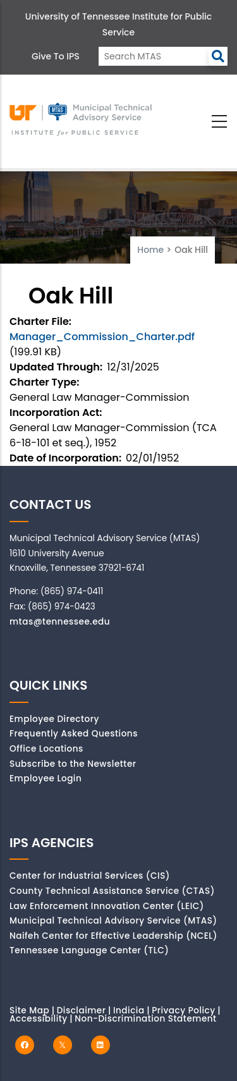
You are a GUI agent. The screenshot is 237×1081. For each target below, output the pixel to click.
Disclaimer (81, 1011)
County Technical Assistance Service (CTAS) (112, 891)
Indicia (129, 1011)
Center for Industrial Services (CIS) (89, 876)
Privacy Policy (184, 1011)
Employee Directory (54, 719)
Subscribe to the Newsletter (73, 764)
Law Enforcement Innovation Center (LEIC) (106, 906)
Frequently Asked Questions (73, 734)
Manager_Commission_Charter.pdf (102, 336)
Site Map (29, 1011)
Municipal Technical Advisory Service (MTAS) (113, 921)
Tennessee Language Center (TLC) (89, 950)
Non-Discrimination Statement (145, 1019)
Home (150, 249)
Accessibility (38, 1019)
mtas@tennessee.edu (59, 622)
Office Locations (46, 749)
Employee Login (45, 779)
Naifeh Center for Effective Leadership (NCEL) (113, 936)
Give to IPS (56, 56)
